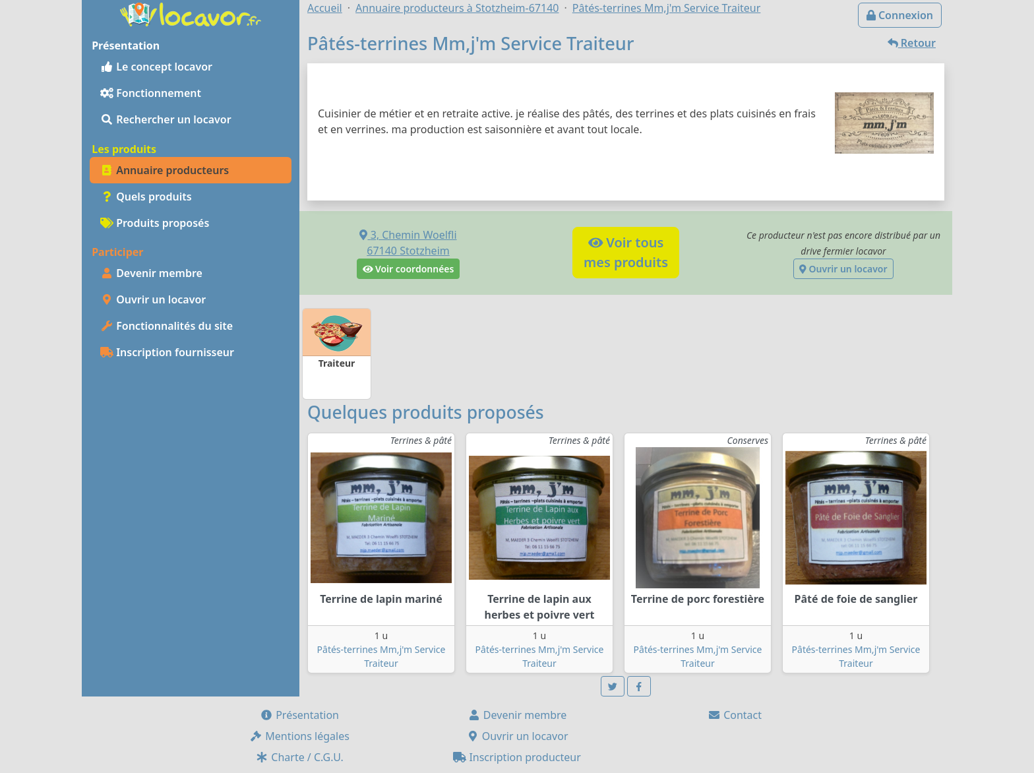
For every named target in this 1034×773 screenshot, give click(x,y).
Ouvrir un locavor (153, 299)
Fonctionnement (150, 93)
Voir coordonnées (408, 269)
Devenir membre (151, 273)
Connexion (900, 15)
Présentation (299, 715)
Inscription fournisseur (167, 352)
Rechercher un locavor (165, 119)
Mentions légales (299, 736)
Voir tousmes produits (626, 252)
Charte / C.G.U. (299, 757)
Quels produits (146, 196)
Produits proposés (154, 223)
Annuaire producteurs (164, 170)
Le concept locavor (156, 66)
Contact (735, 715)
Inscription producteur (517, 757)
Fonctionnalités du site (166, 326)
